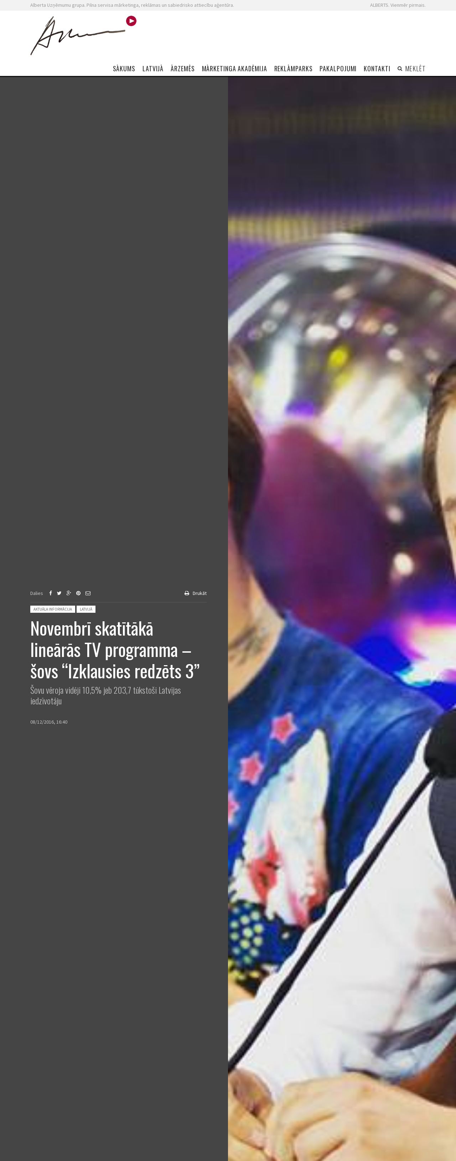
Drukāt (200, 593)
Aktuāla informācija (52, 609)
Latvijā (86, 609)
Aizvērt (437, 77)
